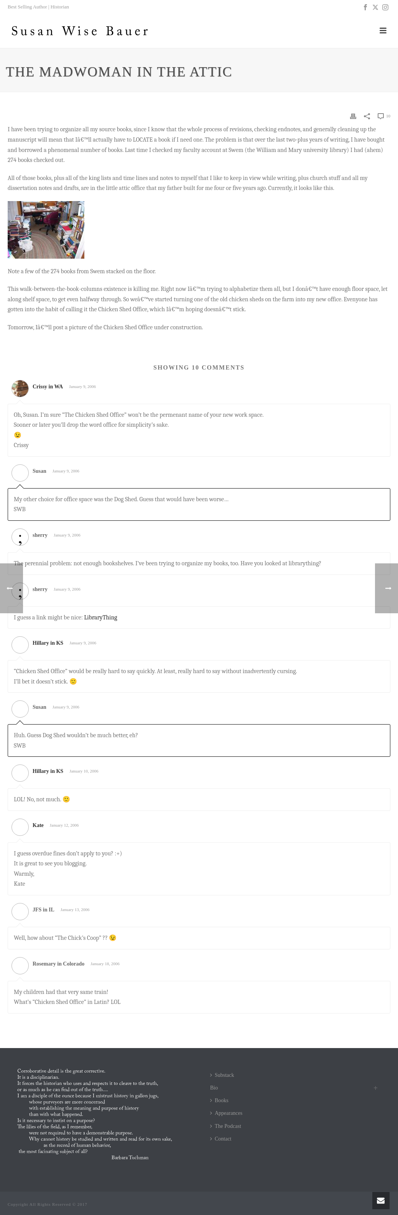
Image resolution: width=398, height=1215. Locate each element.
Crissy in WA (48, 387)
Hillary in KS (48, 643)
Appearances (226, 1113)
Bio (214, 1088)
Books (219, 1100)
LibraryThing (100, 617)
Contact (221, 1139)
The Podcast (225, 1126)
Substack (222, 1075)
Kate (38, 825)
